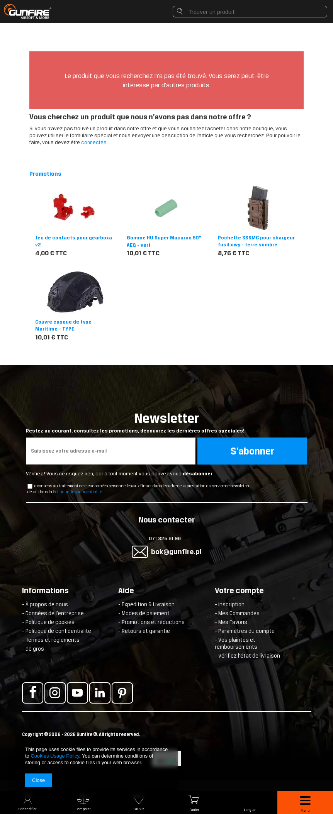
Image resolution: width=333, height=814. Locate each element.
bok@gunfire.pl (176, 552)
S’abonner (252, 451)
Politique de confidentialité (77, 491)
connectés (94, 142)
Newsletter (167, 422)
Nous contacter (167, 520)
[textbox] (250, 11)
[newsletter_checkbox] (29, 486)
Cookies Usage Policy (55, 756)
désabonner (197, 474)
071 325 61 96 (165, 538)
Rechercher (179, 13)
